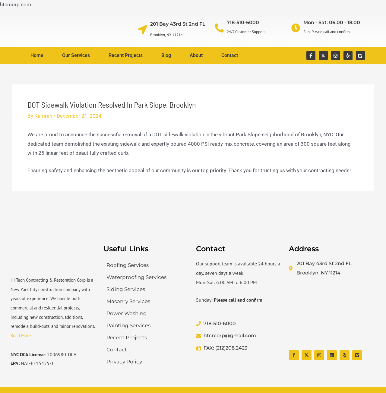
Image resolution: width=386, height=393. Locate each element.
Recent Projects (126, 55)
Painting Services (128, 325)
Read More (21, 335)
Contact (229, 55)
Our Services (76, 55)
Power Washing (126, 313)
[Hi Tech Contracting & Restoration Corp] (332, 314)
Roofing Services (127, 265)
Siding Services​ (125, 289)
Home (36, 55)
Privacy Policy (124, 362)
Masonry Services (128, 301)
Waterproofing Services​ (136, 277)
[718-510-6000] (219, 28)
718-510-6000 (243, 22)
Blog (166, 55)
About (196, 55)
